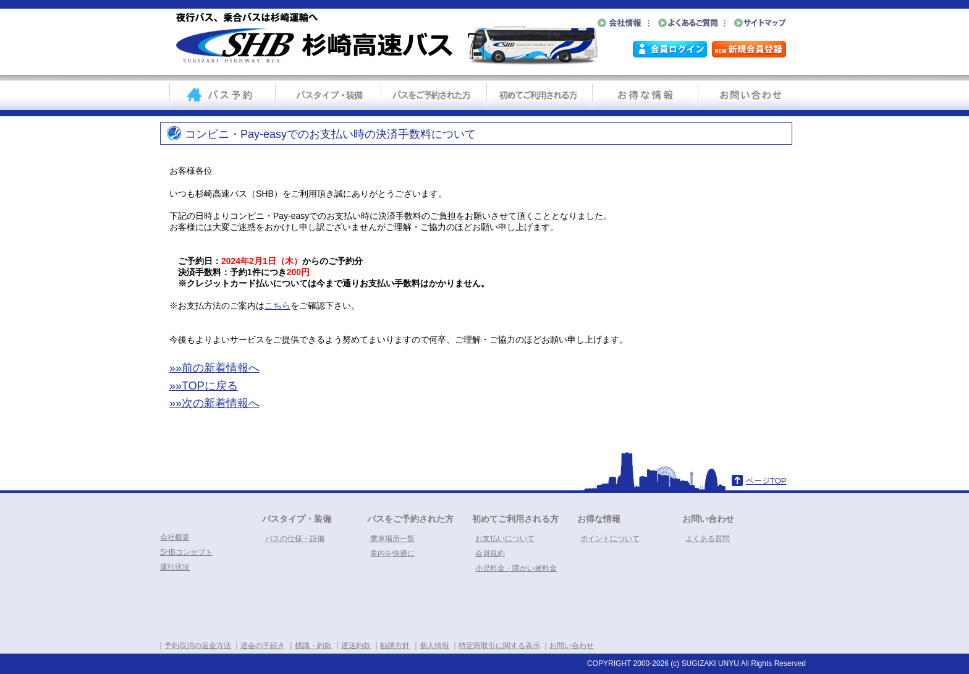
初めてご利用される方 (515, 519)
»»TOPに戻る (203, 386)
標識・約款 (313, 645)
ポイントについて (610, 538)
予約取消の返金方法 (197, 645)
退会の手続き (262, 645)
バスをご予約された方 (410, 519)
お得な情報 (598, 519)
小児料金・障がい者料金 (516, 568)
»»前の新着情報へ (214, 368)
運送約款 (356, 645)
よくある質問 (707, 538)
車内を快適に (392, 553)
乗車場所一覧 (392, 538)
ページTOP (766, 480)
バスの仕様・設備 (294, 538)
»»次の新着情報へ (214, 403)
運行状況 (175, 567)
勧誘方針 (395, 645)
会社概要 (175, 537)
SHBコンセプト (186, 552)
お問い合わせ (708, 519)
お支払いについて (505, 538)
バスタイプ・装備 (296, 519)
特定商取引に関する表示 (499, 645)
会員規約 (490, 553)
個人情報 (434, 645)
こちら (277, 305)
